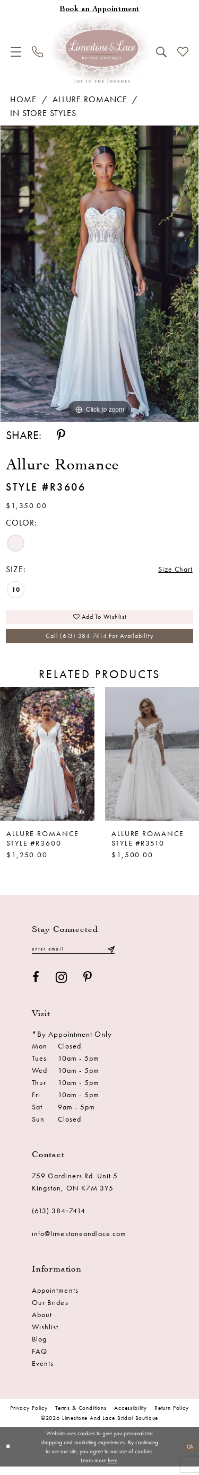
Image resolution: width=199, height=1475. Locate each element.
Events (43, 1371)
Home (23, 99)
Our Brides (50, 1311)
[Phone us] (37, 51)
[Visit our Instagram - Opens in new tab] (61, 986)
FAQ (39, 1359)
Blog (39, 1347)
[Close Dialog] (8, 1455)
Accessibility (130, 1416)
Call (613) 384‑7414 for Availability (99, 641)
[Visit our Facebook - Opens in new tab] (36, 985)
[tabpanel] (99, 274)
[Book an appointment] (99, 10)
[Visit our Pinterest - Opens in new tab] (88, 985)
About (42, 1323)
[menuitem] (16, 52)
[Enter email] (73, 956)
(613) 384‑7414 (59, 1219)
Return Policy (171, 1416)
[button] (16, 52)
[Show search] (161, 52)
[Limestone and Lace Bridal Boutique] (100, 49)
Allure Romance (90, 99)
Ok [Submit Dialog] (189, 1455)
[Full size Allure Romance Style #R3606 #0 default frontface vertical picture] (99, 274)
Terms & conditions (81, 1416)
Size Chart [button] (173, 569)
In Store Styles (43, 113)
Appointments (55, 1298)
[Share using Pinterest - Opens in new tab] (61, 435)
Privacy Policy (29, 1416)
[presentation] (47, 761)
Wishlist (45, 1335)
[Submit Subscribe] (111, 956)
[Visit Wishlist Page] (183, 51)
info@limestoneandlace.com (79, 1242)
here (112, 1468)
